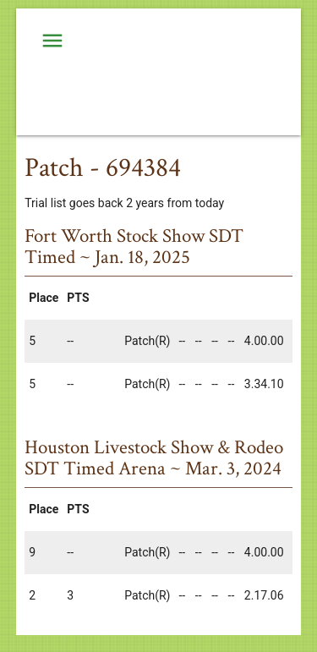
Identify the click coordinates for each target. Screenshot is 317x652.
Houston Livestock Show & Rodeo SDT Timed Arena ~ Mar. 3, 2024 (154, 458)
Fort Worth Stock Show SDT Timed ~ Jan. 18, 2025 (134, 246)
